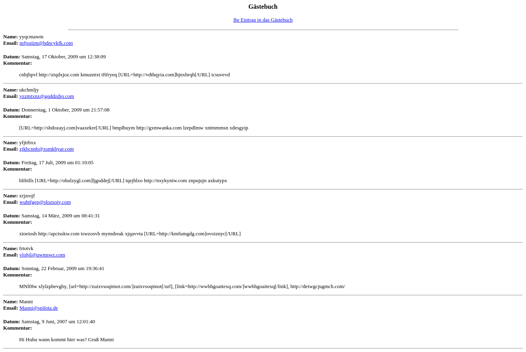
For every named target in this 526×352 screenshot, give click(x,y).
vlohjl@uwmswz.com (42, 255)
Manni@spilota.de (39, 308)
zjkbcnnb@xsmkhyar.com (47, 149)
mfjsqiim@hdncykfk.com (46, 43)
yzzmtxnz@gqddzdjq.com (47, 96)
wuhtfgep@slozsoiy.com (45, 202)
